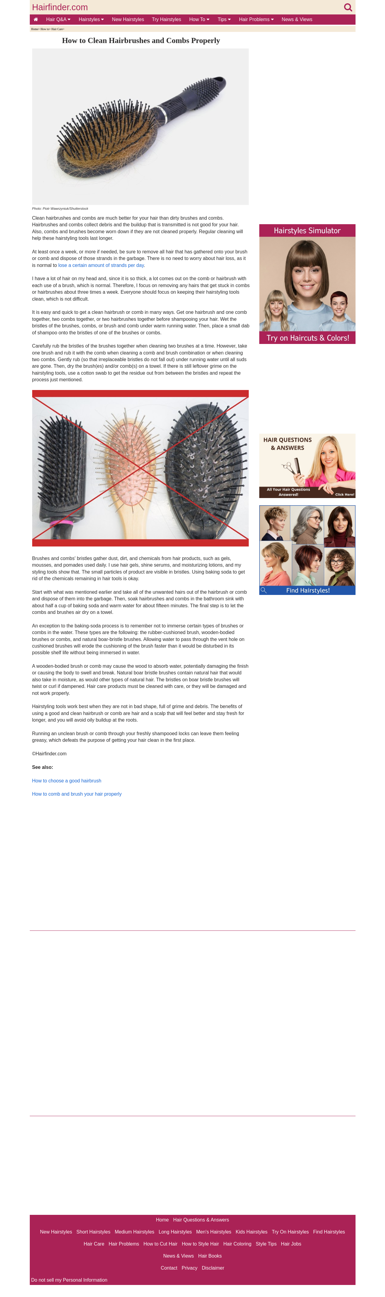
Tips (224, 19)
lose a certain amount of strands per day (101, 265)
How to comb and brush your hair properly (77, 794)
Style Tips (266, 1243)
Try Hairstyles (166, 19)
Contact (169, 1268)
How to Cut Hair (160, 1243)
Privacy (189, 1268)
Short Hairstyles (93, 1231)
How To (199, 19)
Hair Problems (256, 19)
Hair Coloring (237, 1243)
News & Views (297, 19)
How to (45, 29)
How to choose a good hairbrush (66, 780)
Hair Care (57, 29)
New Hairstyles (128, 19)
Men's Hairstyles (213, 1231)
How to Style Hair (200, 1243)
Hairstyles (91, 19)
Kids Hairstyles (252, 1231)
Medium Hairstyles (134, 1231)
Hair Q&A (58, 19)
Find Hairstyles (329, 1231)
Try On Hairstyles (290, 1231)
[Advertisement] (141, 862)
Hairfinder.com (60, 7)
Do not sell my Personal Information (69, 1280)
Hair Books (210, 1255)
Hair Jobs (291, 1243)
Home (34, 29)
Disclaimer (213, 1268)
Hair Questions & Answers (201, 1219)
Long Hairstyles (175, 1231)
